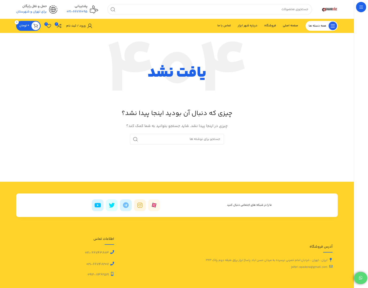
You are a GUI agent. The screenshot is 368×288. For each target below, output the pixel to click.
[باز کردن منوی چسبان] (321, 26)
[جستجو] (209, 9)
